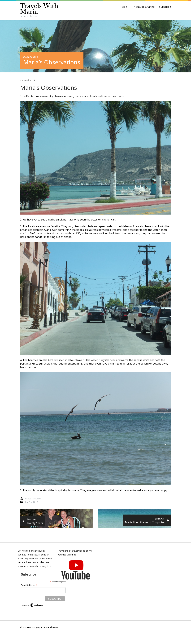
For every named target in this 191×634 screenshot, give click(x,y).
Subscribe (165, 7)
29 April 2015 (30, 56)
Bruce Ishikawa (33, 498)
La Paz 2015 (31, 502)
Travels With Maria (39, 8)
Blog (124, 7)
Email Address (29, 585)
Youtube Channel (144, 7)
